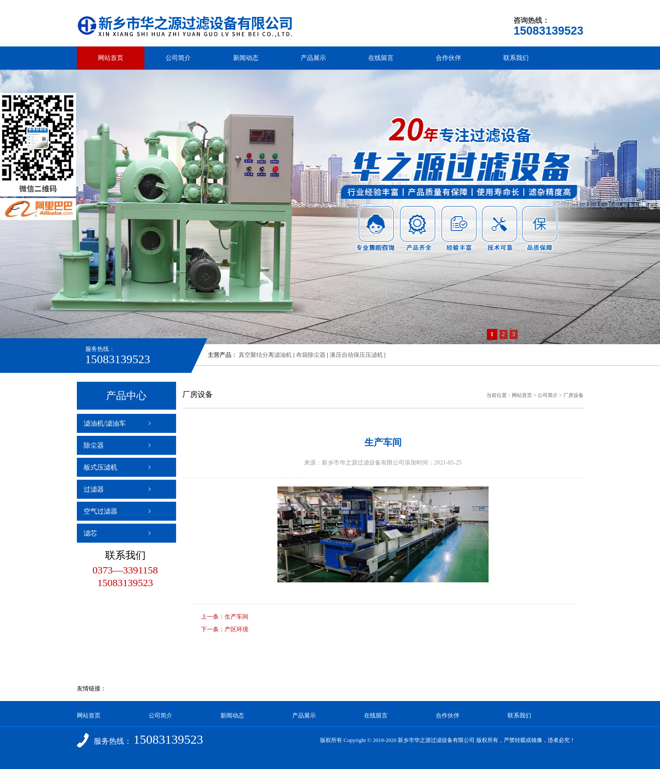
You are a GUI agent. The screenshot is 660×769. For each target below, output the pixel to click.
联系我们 (516, 57)
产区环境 (236, 629)
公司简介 (178, 57)
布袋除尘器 (311, 355)
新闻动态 (245, 57)
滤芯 (90, 533)
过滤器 (94, 489)
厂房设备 (573, 395)
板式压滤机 (100, 467)
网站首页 (110, 57)
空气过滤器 (100, 511)
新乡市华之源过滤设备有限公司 (436, 740)
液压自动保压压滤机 (356, 355)
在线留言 (381, 57)
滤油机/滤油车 (105, 423)
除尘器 (94, 445)
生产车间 (236, 617)
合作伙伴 (448, 57)
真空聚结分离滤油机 (265, 355)
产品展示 (313, 57)
